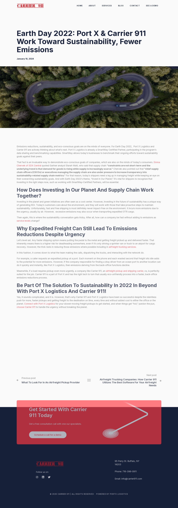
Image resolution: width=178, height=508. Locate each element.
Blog (121, 6)
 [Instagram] (37, 480)
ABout (92, 6)
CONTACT (135, 6)
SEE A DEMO (152, 6)
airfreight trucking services (122, 250)
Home (80, 6)
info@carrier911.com (131, 482)
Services (107, 6)
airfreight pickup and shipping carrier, (125, 274)
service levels (23, 224)
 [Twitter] (49, 480)
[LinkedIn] (43, 480)
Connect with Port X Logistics (39, 307)
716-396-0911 (129, 474)
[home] (30, 5)
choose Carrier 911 (26, 310)
